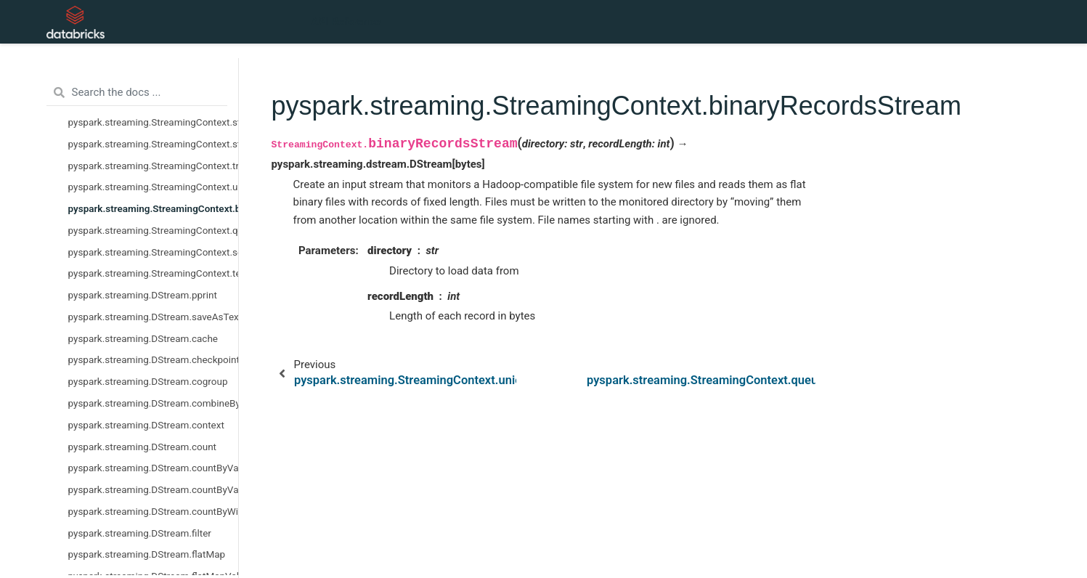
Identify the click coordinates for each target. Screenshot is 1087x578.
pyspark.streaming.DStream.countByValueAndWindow (153, 489)
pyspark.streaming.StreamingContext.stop (153, 144)
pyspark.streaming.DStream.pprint (142, 295)
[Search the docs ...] (136, 93)
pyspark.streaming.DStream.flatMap (147, 554)
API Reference (346, 21)
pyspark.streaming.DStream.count (142, 446)
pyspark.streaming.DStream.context (146, 425)
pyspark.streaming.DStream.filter (139, 533)
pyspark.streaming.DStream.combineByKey (153, 403)
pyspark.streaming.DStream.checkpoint (153, 359)
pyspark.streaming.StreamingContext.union (153, 186)
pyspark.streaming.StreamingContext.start (153, 122)
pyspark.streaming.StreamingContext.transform (153, 165)
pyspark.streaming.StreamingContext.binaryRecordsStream (153, 208)
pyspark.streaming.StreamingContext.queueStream (153, 230)
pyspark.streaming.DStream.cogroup (148, 381)
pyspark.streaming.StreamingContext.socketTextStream (153, 252)
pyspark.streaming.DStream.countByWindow (153, 511)
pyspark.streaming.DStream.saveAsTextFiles (153, 316)
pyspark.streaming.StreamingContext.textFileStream (153, 273)
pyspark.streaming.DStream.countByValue (153, 467)
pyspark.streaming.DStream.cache (143, 338)
